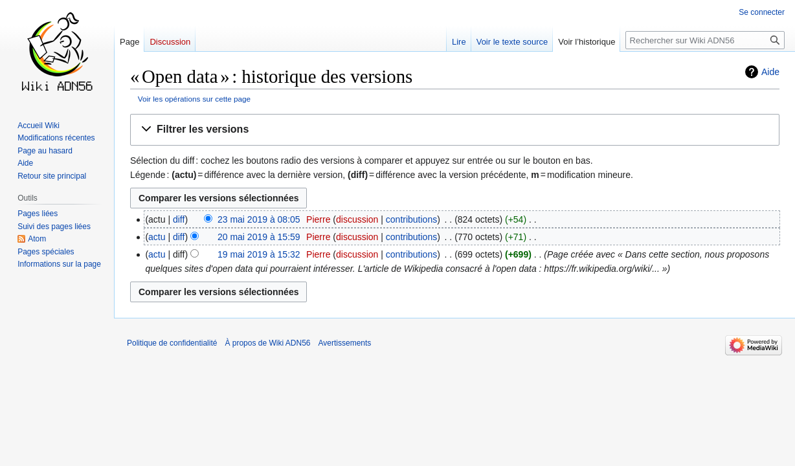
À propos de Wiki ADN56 (267, 343)
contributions (411, 219)
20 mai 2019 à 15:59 (259, 237)
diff (179, 219)
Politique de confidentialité (172, 343)
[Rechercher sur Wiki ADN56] (705, 40)
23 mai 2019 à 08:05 (259, 219)
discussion (357, 219)
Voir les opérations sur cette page (194, 98)
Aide (770, 72)
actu (156, 237)
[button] (454, 129)
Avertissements (345, 343)
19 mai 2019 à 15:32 (259, 254)
